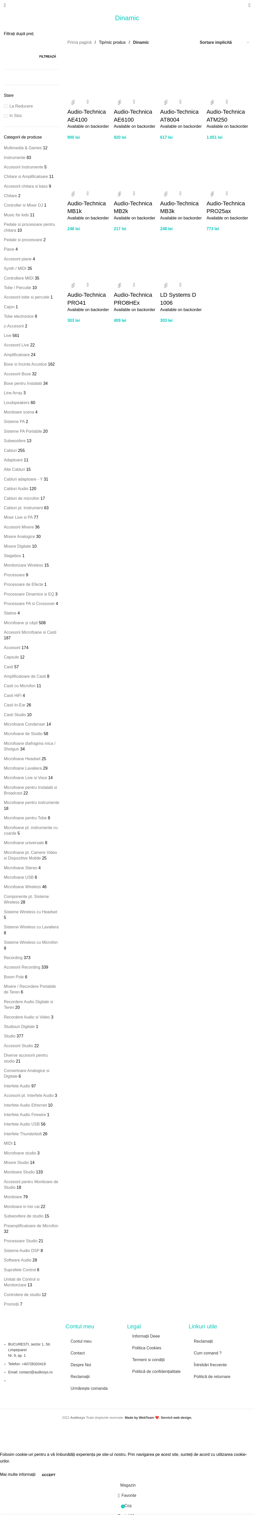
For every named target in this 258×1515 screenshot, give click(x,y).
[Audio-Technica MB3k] (182, 165)
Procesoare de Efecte (23, 584)
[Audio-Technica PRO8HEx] (136, 256)
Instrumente (14, 157)
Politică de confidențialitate (156, 1371)
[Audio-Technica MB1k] (89, 165)
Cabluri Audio (16, 488)
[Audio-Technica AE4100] (89, 73)
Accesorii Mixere (19, 527)
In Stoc (15, 115)
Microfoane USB (19, 877)
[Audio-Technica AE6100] (136, 73)
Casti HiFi (12, 695)
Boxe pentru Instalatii (23, 383)
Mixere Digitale (17, 546)
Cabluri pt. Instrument (23, 508)
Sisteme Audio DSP (21, 1250)
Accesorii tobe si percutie (26, 297)
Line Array (13, 393)
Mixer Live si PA (18, 517)
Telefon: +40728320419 (27, 1364)
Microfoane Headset (22, 759)
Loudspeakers (17, 402)
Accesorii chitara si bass (26, 186)
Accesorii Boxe (17, 374)
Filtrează (47, 56)
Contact (78, 1353)
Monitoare (13, 1197)
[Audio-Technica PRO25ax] (228, 165)
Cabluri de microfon (21, 498)
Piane (9, 249)
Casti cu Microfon (20, 686)
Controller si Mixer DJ (23, 205)
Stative (10, 613)
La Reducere (21, 106)
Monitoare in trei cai (22, 1206)
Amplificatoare (17, 355)
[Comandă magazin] (224, 42)
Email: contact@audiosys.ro (30, 1372)
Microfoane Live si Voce (25, 778)
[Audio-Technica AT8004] (182, 73)
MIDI (8, 1143)
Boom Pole (14, 977)
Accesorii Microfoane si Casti (30, 632)
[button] (73, 103)
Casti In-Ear (14, 705)
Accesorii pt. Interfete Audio (29, 1095)
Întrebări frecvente (210, 1365)
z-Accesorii (14, 326)
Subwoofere (15, 441)
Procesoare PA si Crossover (29, 603)
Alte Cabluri (14, 469)
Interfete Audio (17, 1086)
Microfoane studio (20, 1153)
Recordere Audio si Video (27, 1017)
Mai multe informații (18, 1474)
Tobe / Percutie (17, 287)
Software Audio (17, 1260)
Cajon (9, 307)
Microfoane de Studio (23, 734)
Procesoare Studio (21, 1241)
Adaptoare (13, 460)
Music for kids (16, 215)
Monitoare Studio (19, 1172)
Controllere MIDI (18, 278)
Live (7, 335)
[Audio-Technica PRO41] (89, 256)
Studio (9, 1036)
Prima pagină (80, 42)
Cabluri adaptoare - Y (23, 479)
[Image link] (150, 1383)
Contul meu (81, 1341)
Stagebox (12, 556)
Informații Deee (146, 1336)
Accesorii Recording (22, 967)
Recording (13, 958)
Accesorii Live (16, 345)
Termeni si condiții (148, 1360)
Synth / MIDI (15, 268)
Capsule (11, 657)
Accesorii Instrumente (23, 167)
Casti (8, 667)
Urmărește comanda (89, 1388)
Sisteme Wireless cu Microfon (31, 942)
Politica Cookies (146, 1348)
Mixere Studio (16, 1162)
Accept (48, 1475)
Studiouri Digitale (19, 1026)
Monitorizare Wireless (23, 565)
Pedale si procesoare (23, 240)
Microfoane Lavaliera (23, 768)
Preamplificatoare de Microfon (31, 1226)
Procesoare (14, 575)
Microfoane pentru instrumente (31, 802)
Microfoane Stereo (20, 868)
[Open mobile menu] (4, 5)
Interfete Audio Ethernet (25, 1105)
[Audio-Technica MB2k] (136, 165)
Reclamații (80, 1376)
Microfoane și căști (21, 623)
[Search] (249, 5)
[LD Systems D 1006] (182, 256)
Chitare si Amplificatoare (26, 176)
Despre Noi (81, 1365)
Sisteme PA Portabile (23, 431)
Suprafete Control (20, 1270)
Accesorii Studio (18, 1046)
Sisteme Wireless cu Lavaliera (31, 927)
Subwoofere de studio (23, 1216)
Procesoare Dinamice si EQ (29, 594)
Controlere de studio (22, 1294)
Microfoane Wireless (22, 887)
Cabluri (10, 450)
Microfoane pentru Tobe (25, 818)
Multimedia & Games (23, 148)
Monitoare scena (19, 412)
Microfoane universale (24, 843)
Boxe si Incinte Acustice (25, 364)
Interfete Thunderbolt (23, 1134)
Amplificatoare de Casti (25, 676)
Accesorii (12, 647)
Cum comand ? (208, 1353)
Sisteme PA (14, 421)
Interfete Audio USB (22, 1124)
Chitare (10, 196)
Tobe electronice (19, 316)
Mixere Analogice (19, 536)
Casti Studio (15, 715)
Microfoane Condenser (24, 724)
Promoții (11, 1304)
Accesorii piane (18, 259)
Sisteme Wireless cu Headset (30, 912)
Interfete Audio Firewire (25, 1115)
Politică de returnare (212, 1376)
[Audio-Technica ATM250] (228, 73)
